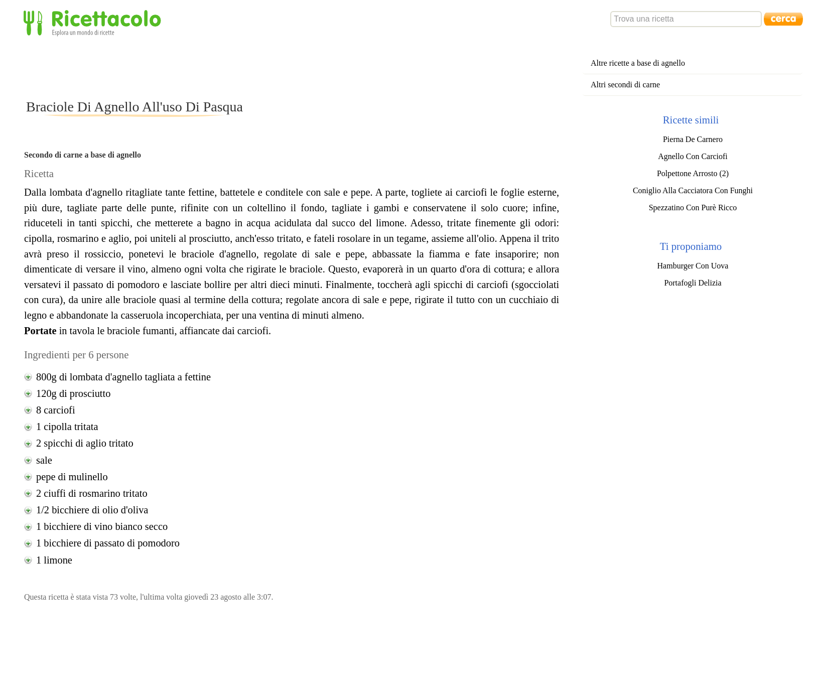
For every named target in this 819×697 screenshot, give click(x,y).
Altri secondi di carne (625, 84)
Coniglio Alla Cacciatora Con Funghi (693, 190)
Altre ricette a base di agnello (638, 63)
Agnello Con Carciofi (693, 156)
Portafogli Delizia (692, 282)
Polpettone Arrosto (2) (693, 173)
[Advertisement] (206, 67)
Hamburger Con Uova (693, 265)
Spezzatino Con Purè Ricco (693, 207)
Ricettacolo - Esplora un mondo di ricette (94, 22)
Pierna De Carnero (693, 139)
